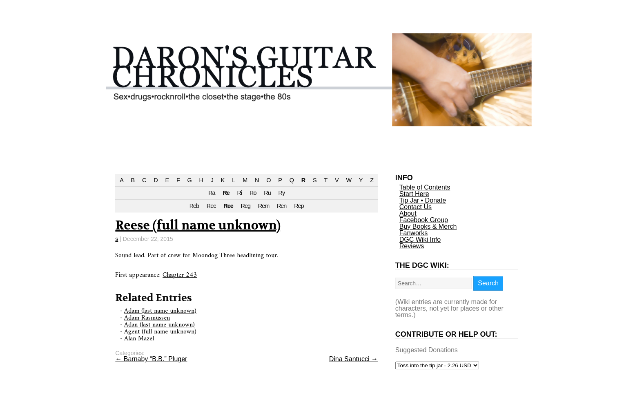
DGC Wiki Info (420, 239)
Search (488, 283)
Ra (211, 193)
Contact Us (415, 206)
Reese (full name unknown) (198, 226)
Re (226, 193)
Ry (282, 193)
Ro (253, 193)
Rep (298, 206)
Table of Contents (424, 187)
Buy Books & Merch (428, 226)
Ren (281, 206)
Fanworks (413, 232)
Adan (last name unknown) (159, 325)
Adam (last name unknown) (160, 311)
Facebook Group (423, 219)
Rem (263, 206)
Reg (245, 206)
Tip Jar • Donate (422, 200)
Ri (239, 193)
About (408, 213)
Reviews (411, 246)
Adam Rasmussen (147, 318)
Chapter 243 (180, 275)
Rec (211, 206)
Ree (228, 206)
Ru (267, 193)
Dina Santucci (353, 358)
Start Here (414, 193)
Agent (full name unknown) (160, 332)
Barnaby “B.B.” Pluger (151, 358)
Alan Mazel (139, 338)
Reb (194, 206)
